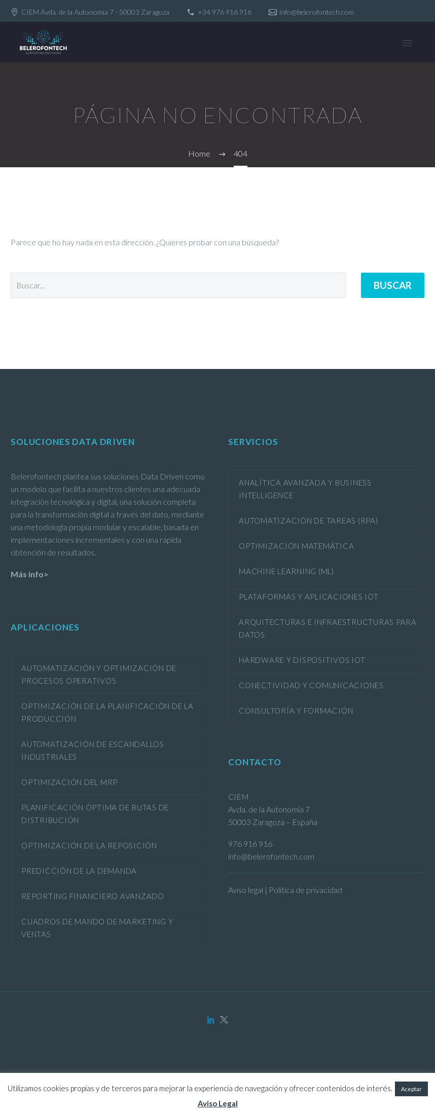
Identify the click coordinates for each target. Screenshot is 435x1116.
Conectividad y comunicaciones (311, 685)
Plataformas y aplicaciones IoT (309, 596)
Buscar (393, 285)
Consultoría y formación (296, 710)
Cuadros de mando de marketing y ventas (97, 928)
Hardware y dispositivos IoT (302, 659)
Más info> (30, 574)
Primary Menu (407, 43)
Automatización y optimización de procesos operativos (98, 674)
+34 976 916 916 (224, 12)
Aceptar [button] (411, 1089)
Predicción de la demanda (79, 870)
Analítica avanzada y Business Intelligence (305, 489)
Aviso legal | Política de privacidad (285, 890)
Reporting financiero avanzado (92, 896)
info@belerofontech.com (316, 12)
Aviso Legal (218, 1103)
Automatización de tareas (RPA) (308, 520)
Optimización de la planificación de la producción (107, 712)
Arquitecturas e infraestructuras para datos (328, 628)
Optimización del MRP (69, 782)
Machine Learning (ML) (286, 571)
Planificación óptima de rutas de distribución (95, 814)
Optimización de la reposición (89, 845)
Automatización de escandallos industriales (92, 750)
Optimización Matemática (296, 545)
